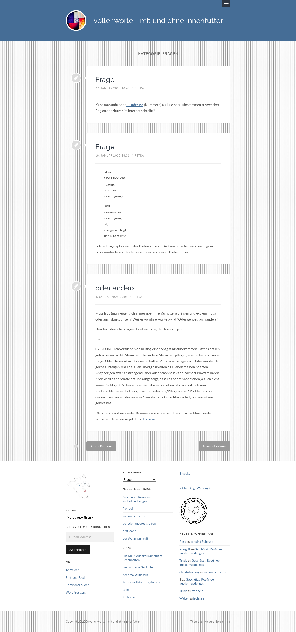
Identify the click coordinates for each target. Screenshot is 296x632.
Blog (126, 589)
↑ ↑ (228, 621)
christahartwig (189, 572)
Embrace (129, 597)
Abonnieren (77, 549)
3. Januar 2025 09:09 (111, 296)
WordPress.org (76, 592)
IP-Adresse (134, 105)
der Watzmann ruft (135, 538)
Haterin (149, 419)
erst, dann (129, 531)
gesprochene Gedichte (138, 567)
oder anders (115, 287)
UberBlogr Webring (195, 488)
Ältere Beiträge (101, 446)
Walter (184, 598)
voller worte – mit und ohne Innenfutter (114, 621)
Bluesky (184, 473)
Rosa (182, 541)
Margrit (184, 549)
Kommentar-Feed (77, 585)
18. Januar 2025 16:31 (112, 155)
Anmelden (72, 570)
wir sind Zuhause (134, 516)
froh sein (128, 508)
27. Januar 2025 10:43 (112, 88)
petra (139, 88)
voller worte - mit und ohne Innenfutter (158, 20)
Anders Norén (214, 621)
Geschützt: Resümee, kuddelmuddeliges (137, 499)
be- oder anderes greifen (139, 523)
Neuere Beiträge (214, 446)
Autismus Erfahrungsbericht (142, 582)
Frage (105, 79)
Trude (183, 560)
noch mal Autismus (135, 574)
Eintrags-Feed (75, 577)
